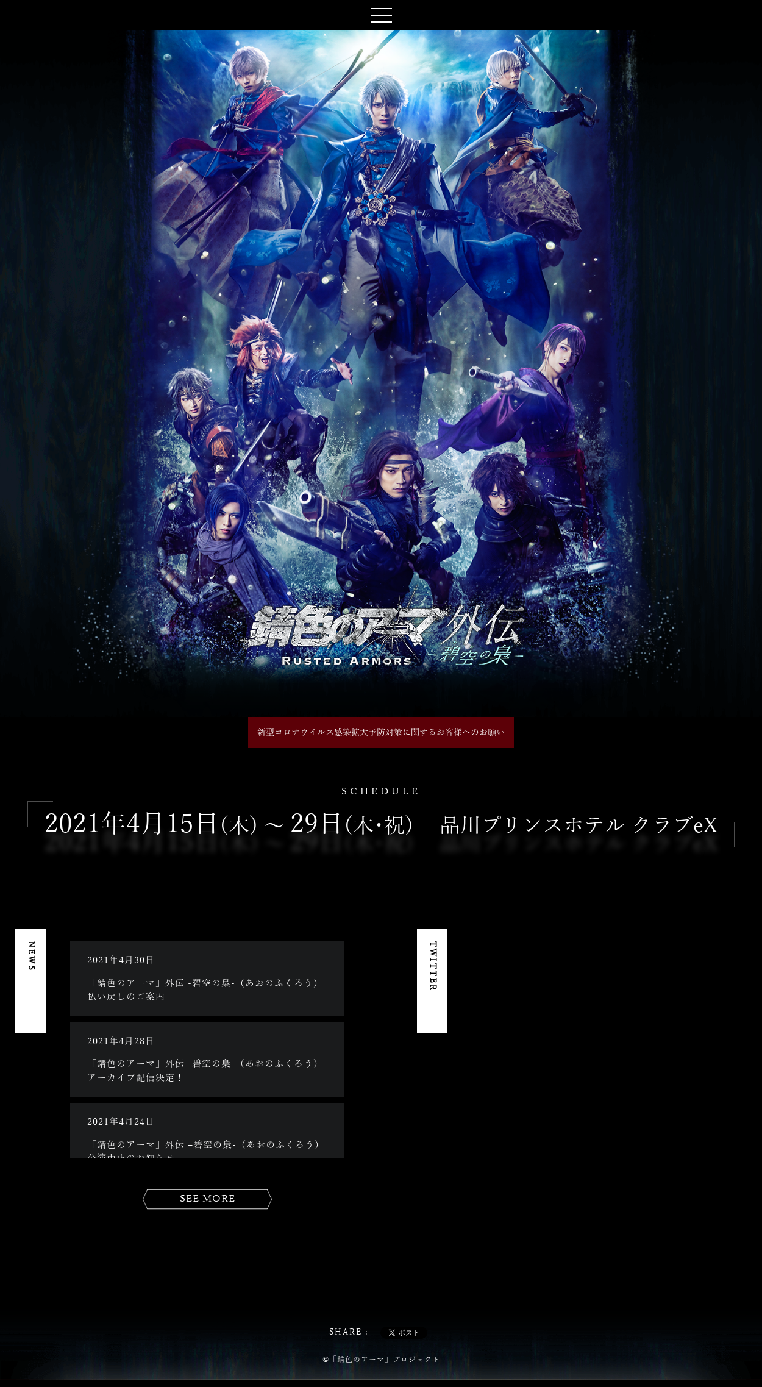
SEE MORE (207, 1199)
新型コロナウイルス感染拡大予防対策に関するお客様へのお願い (381, 732)
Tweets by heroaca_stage (519, 947)
